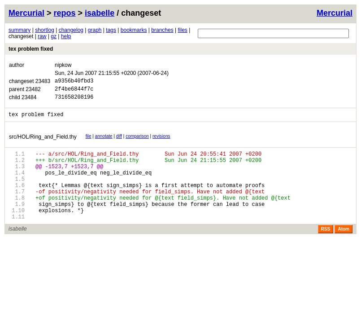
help (66, 36)
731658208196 (74, 101)
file (88, 141)
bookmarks (134, 30)
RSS (326, 249)
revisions (161, 141)
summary (19, 30)
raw (42, 36)
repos (65, 13)
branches (162, 30)
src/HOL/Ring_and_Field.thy (43, 142)
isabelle (99, 13)
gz (54, 36)
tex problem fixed (31, 49)
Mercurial (334, 13)
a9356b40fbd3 (74, 82)
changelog (71, 30)
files (182, 30)
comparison (137, 141)
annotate (104, 141)
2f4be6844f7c (74, 91)
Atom (343, 249)
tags (111, 30)
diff (119, 141)
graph (95, 30)
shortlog (44, 30)
